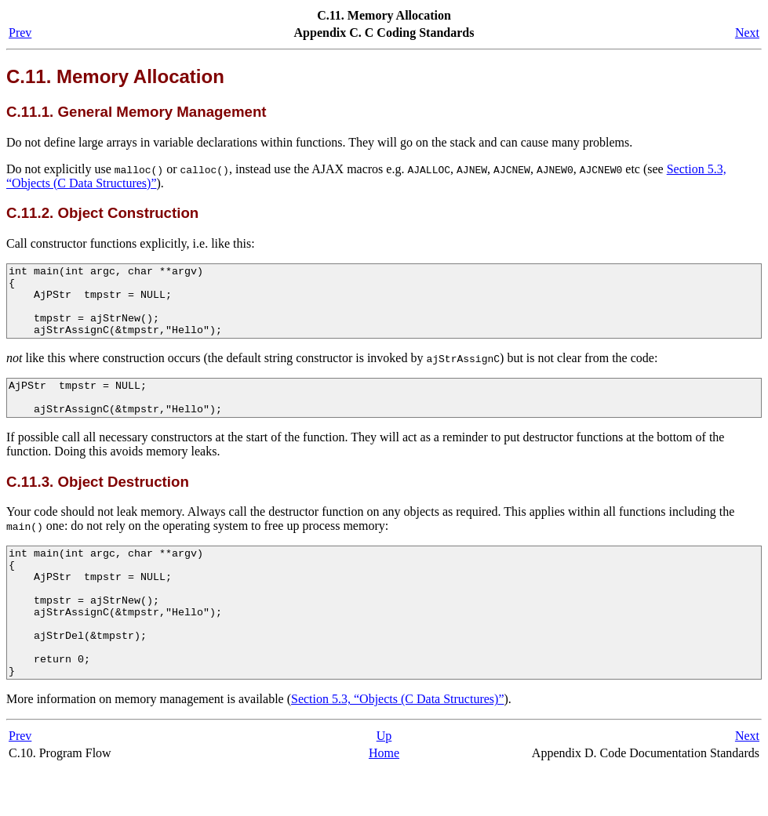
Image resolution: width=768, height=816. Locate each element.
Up (384, 782)
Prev (20, 32)
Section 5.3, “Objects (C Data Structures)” (397, 746)
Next (747, 32)
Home (384, 800)
